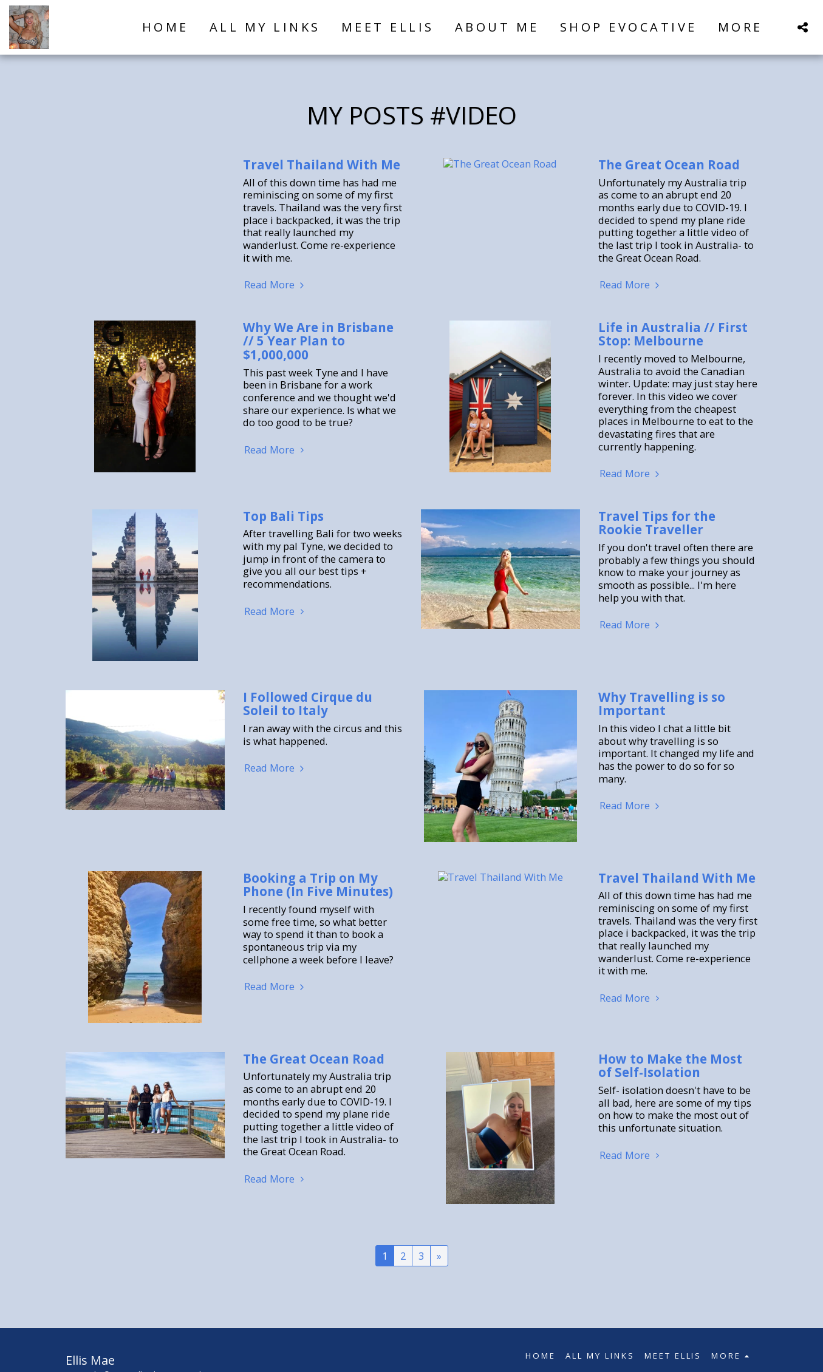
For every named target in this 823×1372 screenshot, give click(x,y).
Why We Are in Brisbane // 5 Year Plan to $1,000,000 (318, 341)
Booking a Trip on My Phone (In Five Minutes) (318, 884)
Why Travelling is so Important (661, 703)
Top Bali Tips (283, 516)
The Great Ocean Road (669, 164)
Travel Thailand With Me (321, 164)
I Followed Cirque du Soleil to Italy (307, 703)
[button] (802, 27)
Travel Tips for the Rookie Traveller (656, 523)
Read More (275, 285)
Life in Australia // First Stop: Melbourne (673, 334)
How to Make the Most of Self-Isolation (670, 1065)
